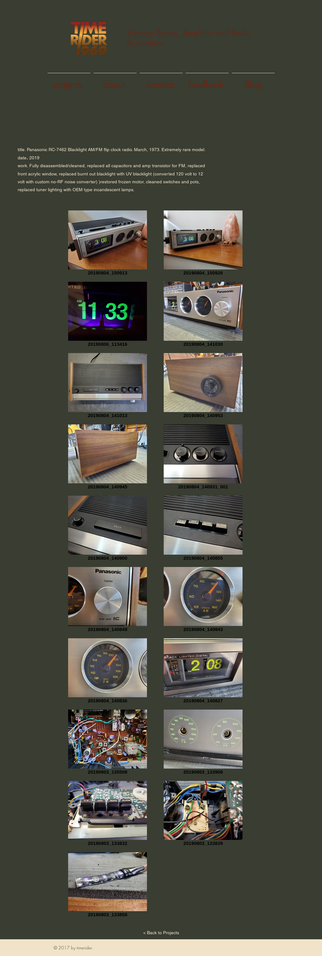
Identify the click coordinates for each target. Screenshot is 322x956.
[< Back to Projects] (161, 933)
